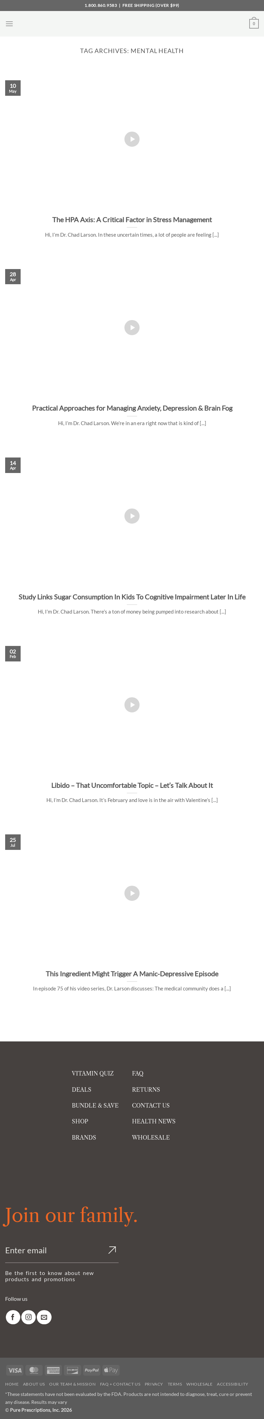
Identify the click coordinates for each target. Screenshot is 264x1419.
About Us (34, 1384)
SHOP (80, 1121)
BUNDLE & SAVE (95, 1105)
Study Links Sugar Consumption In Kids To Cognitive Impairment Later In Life (132, 597)
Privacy (154, 1384)
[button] (9, 23)
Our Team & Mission (72, 1384)
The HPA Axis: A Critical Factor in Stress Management (132, 219)
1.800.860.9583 (101, 5)
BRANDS (84, 1137)
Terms (175, 1384)
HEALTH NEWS (154, 1121)
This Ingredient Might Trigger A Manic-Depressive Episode (132, 973)
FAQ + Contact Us (120, 1384)
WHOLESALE (151, 1137)
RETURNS (146, 1089)
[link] (13, 1317)
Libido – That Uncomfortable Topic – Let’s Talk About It (132, 785)
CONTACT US (151, 1105)
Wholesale (199, 1384)
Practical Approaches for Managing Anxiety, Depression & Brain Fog (132, 408)
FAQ (137, 1073)
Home (12, 1384)
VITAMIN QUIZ (93, 1073)
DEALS (81, 1089)
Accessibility (233, 1384)
